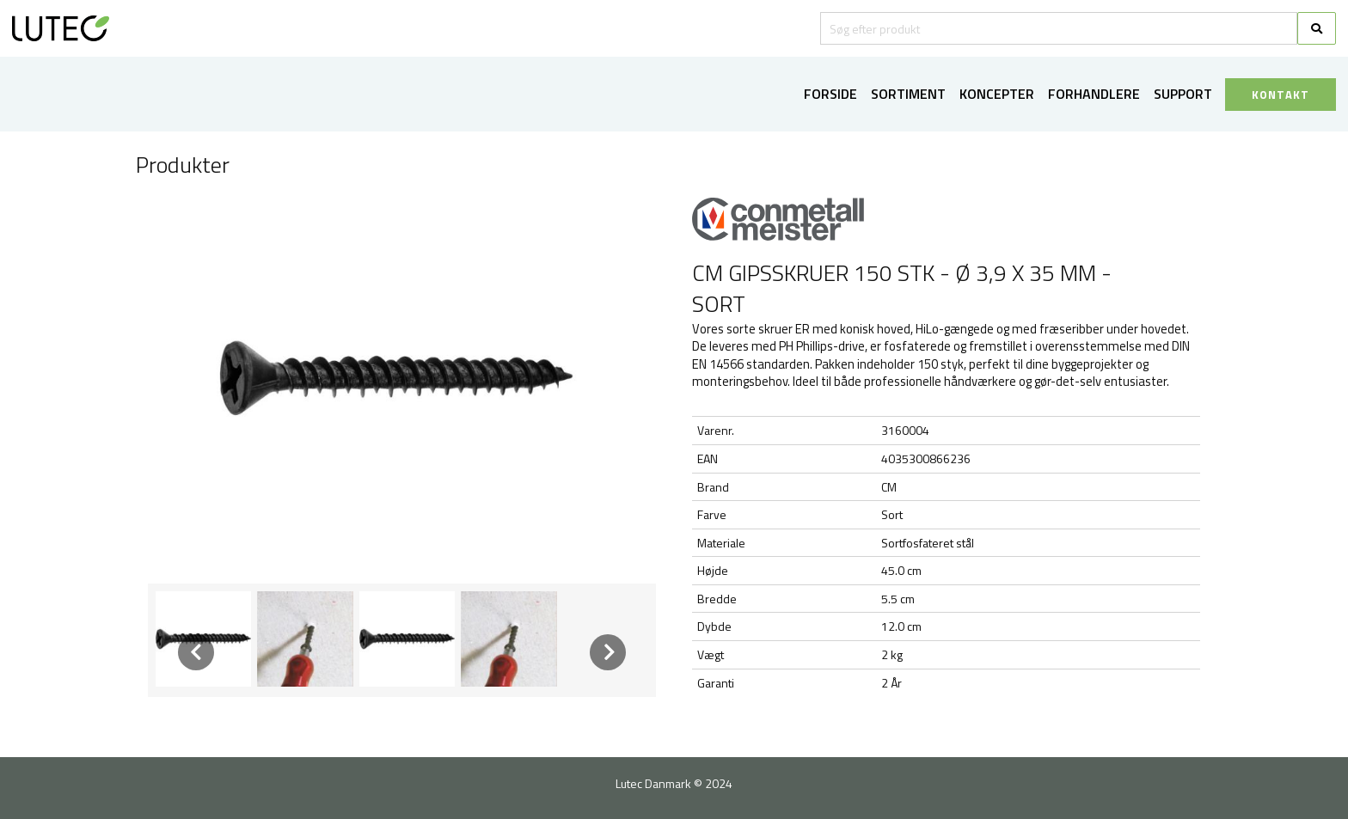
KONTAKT (1280, 94)
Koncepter (996, 93)
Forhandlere (1094, 93)
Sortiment (908, 93)
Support (1183, 93)
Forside (830, 93)
